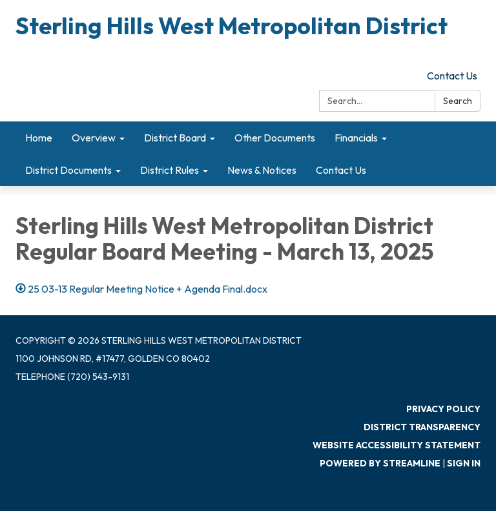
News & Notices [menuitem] (261, 169)
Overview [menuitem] (94, 137)
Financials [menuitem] (356, 137)
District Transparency (422, 427)
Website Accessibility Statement (396, 445)
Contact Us (452, 75)
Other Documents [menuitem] (274, 137)
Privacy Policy (443, 409)
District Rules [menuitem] (169, 169)
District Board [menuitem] (175, 137)
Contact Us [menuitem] (341, 169)
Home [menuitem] (38, 137)
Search (457, 101)
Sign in (463, 463)
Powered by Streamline (380, 463)
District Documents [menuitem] (68, 169)
